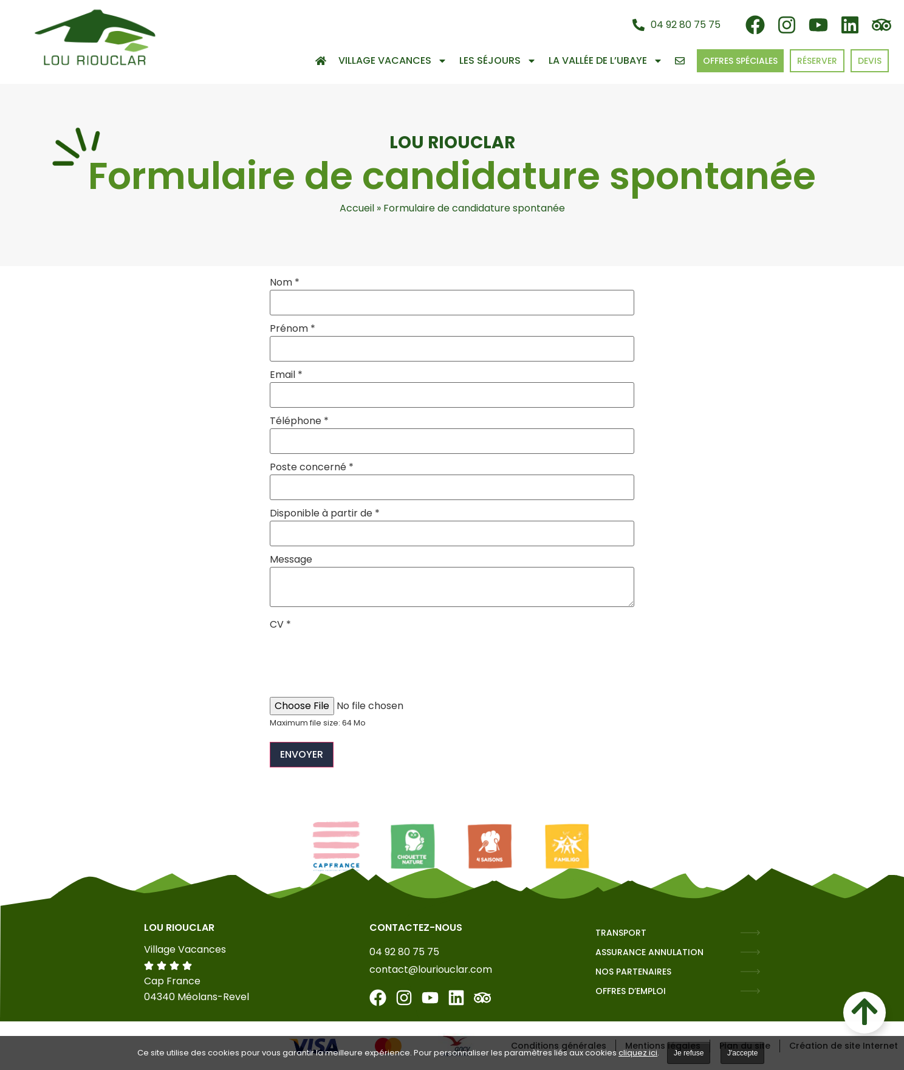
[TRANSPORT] (750, 932)
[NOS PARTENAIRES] (750, 971)
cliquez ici (637, 1052)
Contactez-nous (415, 928)
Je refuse (689, 1053)
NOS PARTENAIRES (633, 971)
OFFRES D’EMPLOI (630, 991)
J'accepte (742, 1053)
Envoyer (301, 754)
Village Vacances (392, 61)
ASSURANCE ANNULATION (649, 952)
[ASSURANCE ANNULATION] (750, 952)
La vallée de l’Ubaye (606, 61)
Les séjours (497, 61)
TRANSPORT (620, 933)
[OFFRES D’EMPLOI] (750, 991)
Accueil (357, 208)
